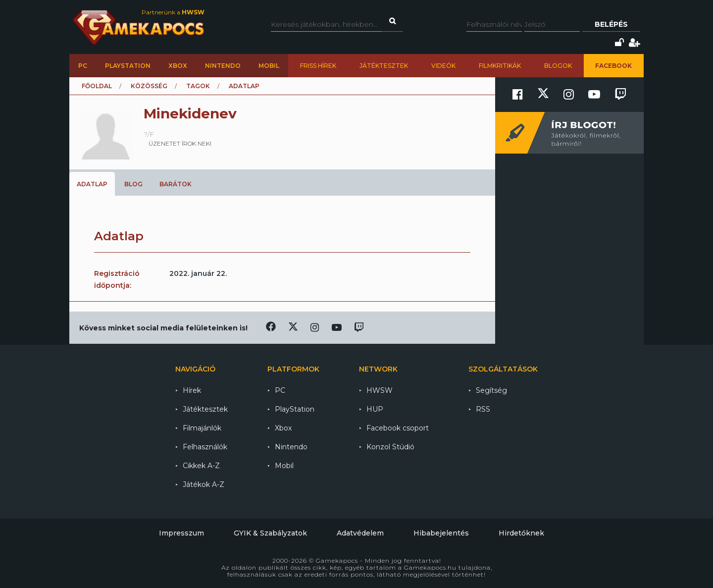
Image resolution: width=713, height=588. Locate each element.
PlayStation (128, 65)
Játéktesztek (383, 65)
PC (82, 65)
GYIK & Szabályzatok (270, 533)
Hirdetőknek (521, 533)
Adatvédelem (360, 533)
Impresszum (181, 533)
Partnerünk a (173, 12)
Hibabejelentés (441, 533)
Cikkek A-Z (201, 465)
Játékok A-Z (203, 484)
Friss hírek (318, 65)
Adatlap (92, 184)
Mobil (268, 65)
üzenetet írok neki (180, 143)
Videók (443, 65)
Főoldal (97, 86)
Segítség (491, 390)
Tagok (198, 86)
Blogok (558, 65)
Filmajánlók (202, 428)
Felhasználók (205, 446)
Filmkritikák (500, 65)
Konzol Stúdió (390, 446)
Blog (133, 184)
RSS (483, 409)
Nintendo (223, 65)
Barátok (175, 184)
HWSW (379, 390)
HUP (374, 409)
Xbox (177, 65)
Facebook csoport (397, 428)
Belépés (611, 24)
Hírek (192, 390)
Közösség (149, 86)
